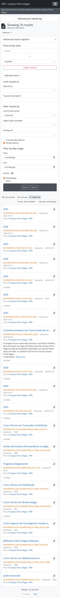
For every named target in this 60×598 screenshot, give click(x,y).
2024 (5, 258)
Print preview (8, 197)
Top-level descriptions (15, 140)
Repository (7, 86)
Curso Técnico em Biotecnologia (20, 502)
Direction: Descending (47, 202)
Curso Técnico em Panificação (18, 485)
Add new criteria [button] (12, 75)
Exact (8, 181)
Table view (35, 197)
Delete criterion (30, 67)
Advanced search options (16, 39)
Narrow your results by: (30, 18)
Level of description (11, 111)
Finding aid (7, 130)
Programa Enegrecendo (15, 464)
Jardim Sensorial (11, 575)
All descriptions (12, 143)
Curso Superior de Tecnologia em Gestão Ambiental (27, 523)
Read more (20, 357)
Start (5, 153)
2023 (5, 407)
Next (35, 594)
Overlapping (11, 178)
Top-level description (12, 96)
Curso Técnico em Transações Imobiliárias (25, 425)
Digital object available (12, 120)
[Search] (30, 51)
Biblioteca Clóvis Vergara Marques (21, 540)
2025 (5, 209)
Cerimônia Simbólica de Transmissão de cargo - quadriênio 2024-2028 (27, 330)
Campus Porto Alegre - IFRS (21, 218)
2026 (5, 226)
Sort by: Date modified (26, 202)
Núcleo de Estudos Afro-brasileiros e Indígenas (27, 446)
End (5, 162)
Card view (23, 197)
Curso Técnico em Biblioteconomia (21, 558)
